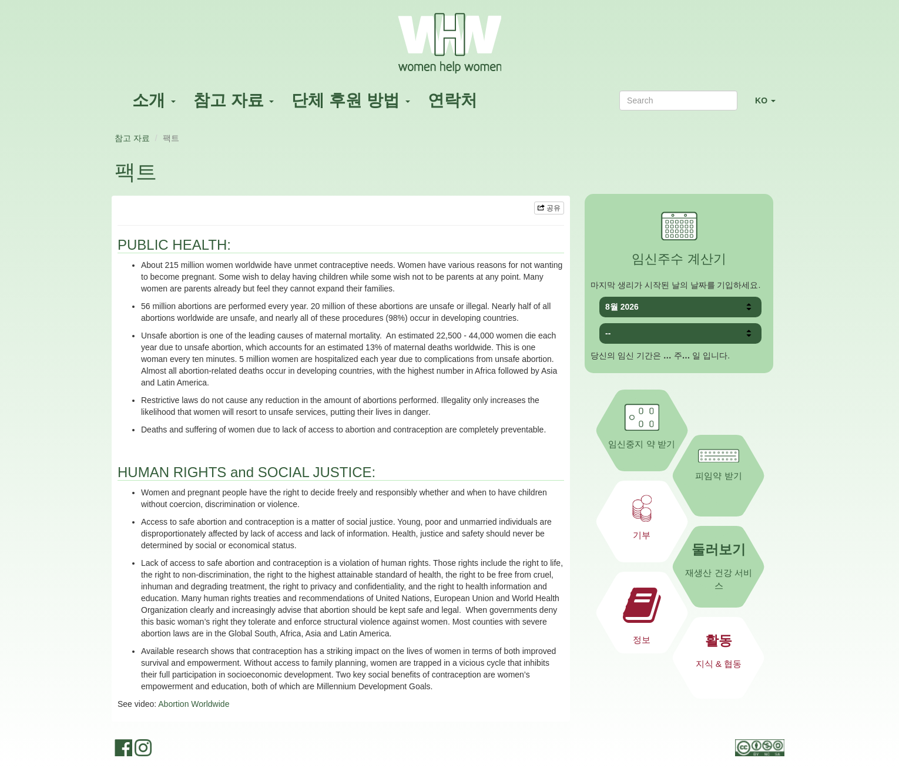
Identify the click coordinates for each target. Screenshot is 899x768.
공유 (549, 208)
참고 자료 (233, 100)
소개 (154, 100)
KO (769, 105)
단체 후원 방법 (350, 100)
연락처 (452, 100)
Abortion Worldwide (193, 704)
